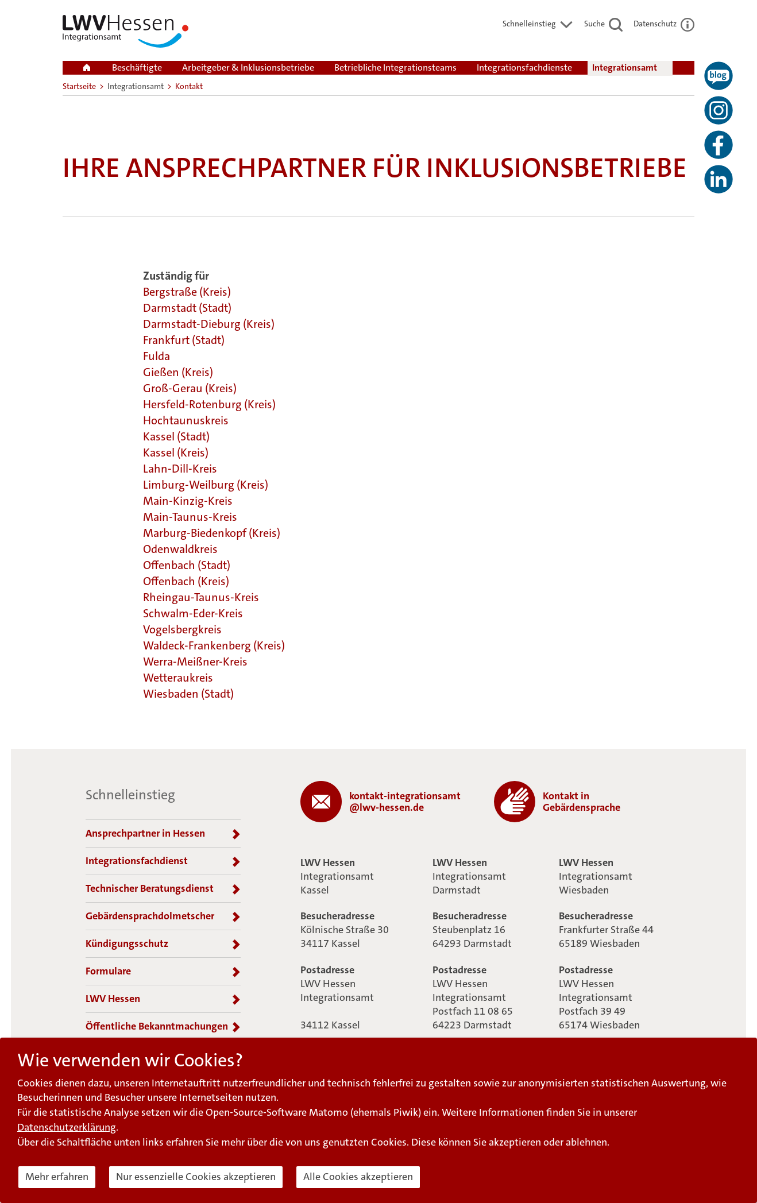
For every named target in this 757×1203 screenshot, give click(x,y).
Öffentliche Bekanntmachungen (163, 1027)
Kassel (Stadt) (176, 436)
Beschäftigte (137, 67)
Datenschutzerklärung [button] (66, 1127)
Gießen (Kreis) (178, 372)
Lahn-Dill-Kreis (180, 468)
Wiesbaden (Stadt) (188, 693)
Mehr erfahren (56, 1176)
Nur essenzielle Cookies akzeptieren (196, 1176)
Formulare (163, 971)
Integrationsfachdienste (524, 67)
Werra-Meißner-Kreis (195, 661)
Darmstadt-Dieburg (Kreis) (209, 323)
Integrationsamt (624, 67)
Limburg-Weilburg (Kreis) (205, 484)
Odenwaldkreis (180, 548)
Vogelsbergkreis (182, 629)
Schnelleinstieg (538, 23)
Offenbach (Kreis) (186, 581)
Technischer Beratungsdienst (163, 889)
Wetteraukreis (178, 677)
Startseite (79, 86)
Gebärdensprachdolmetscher (163, 916)
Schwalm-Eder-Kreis (193, 613)
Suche (603, 23)
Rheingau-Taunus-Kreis (201, 597)
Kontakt (189, 86)
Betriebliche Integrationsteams (395, 67)
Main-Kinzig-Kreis (188, 500)
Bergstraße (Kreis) (187, 291)
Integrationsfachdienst (163, 861)
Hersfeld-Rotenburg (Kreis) (209, 404)
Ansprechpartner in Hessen (163, 834)
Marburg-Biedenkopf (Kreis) (211, 532)
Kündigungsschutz (163, 944)
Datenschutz (664, 23)
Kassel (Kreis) (175, 452)
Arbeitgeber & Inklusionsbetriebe (248, 67)
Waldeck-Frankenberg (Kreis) (214, 645)
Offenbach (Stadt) (186, 565)
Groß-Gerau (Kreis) (190, 388)
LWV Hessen (163, 999)
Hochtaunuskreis (186, 420)
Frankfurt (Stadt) (184, 339)
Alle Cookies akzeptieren (358, 1176)
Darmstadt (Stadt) (187, 307)
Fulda (156, 356)
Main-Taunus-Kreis (190, 516)
